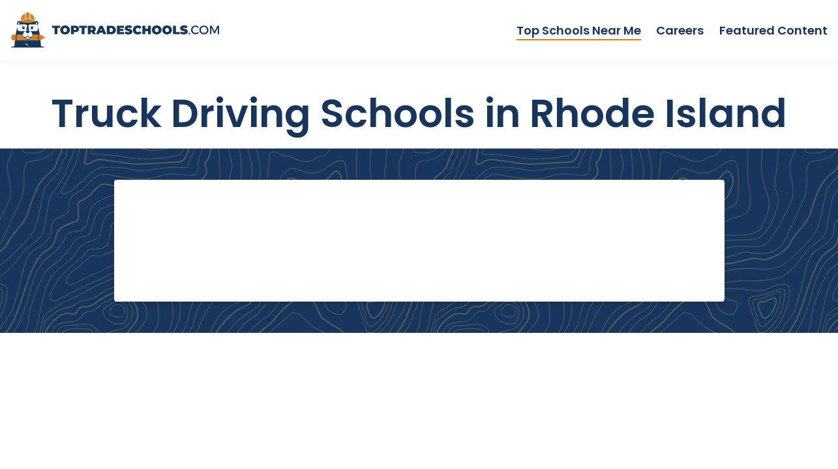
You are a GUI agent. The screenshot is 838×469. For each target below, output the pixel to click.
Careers (680, 30)
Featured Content (773, 30)
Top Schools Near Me (578, 30)
